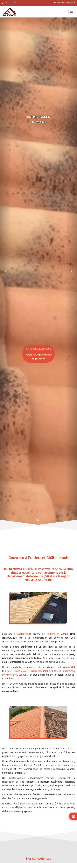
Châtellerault (24, 634)
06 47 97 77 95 (10, 2)
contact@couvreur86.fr (66, 2)
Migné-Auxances (52, 671)
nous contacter (28, 803)
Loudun (22, 674)
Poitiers (50, 634)
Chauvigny (68, 671)
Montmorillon (9, 674)
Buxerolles (35, 671)
